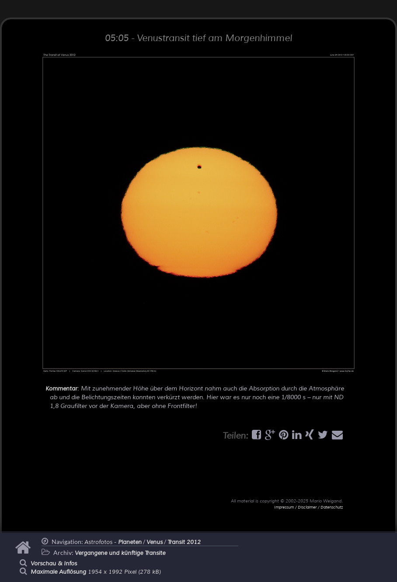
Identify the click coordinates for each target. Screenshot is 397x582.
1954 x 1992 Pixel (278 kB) (96, 571)
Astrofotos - (113, 542)
